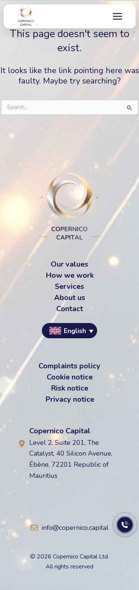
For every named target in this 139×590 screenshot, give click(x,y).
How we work (70, 275)
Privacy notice (69, 399)
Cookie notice (70, 377)
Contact (69, 309)
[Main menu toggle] (117, 16)
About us (69, 298)
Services (69, 286)
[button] (69, 331)
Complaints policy (69, 366)
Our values (69, 264)
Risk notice (69, 388)
